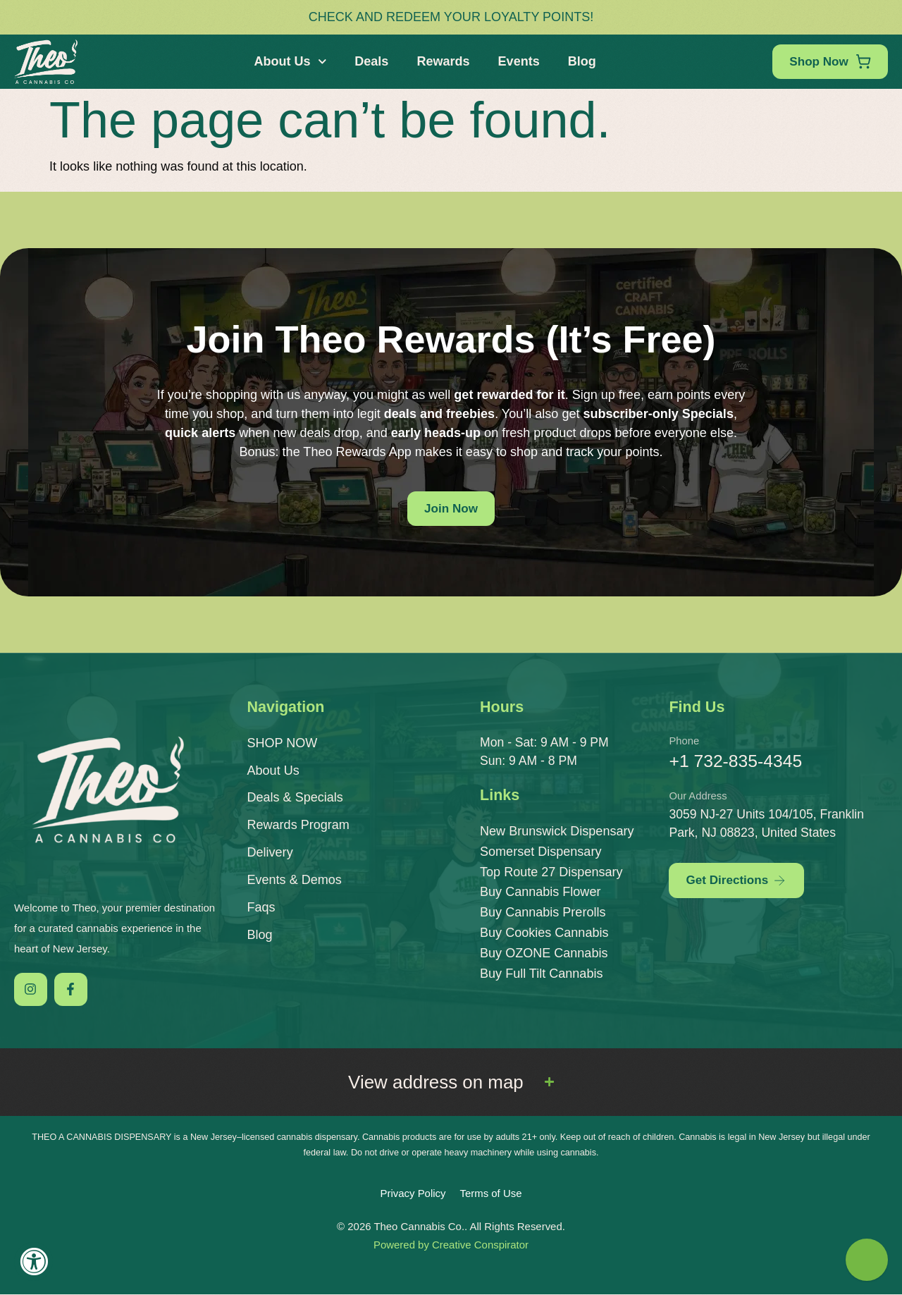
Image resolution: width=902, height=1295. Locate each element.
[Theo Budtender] (867, 1260)
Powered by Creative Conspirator (451, 1245)
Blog (580, 61)
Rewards (440, 61)
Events (517, 61)
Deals (369, 61)
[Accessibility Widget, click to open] (33, 1261)
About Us (288, 61)
